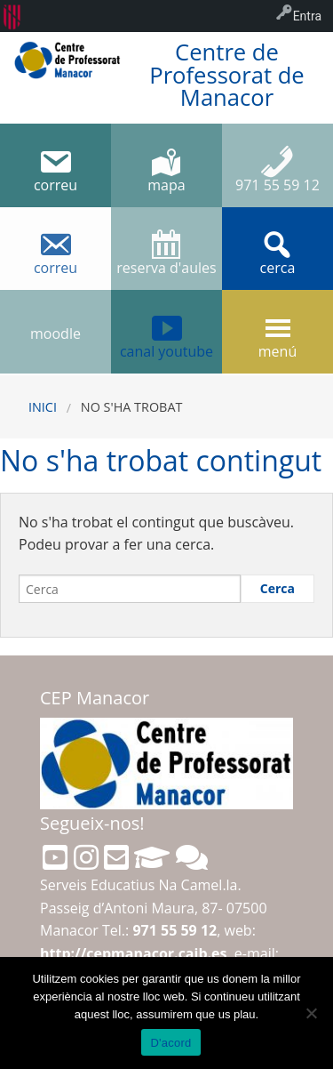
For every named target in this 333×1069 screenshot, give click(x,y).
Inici (42, 406)
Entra (307, 16)
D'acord (170, 1042)
